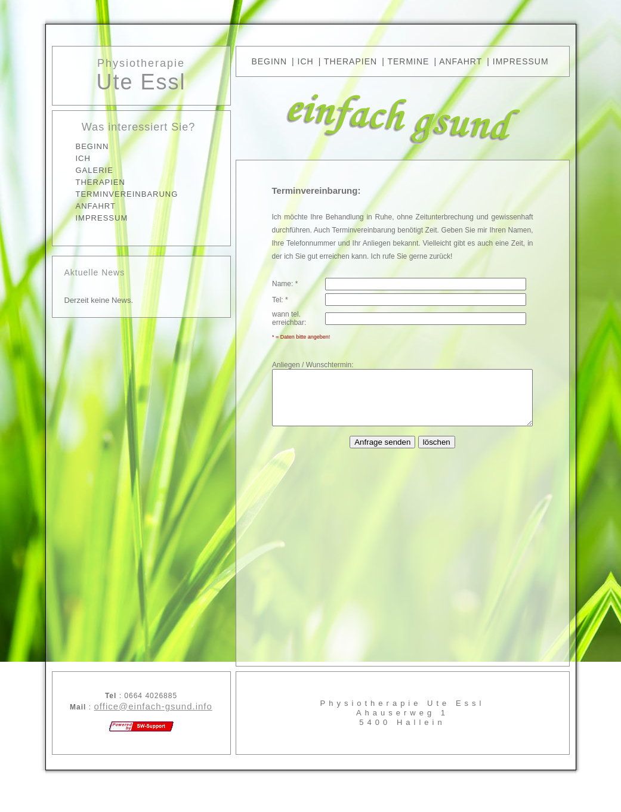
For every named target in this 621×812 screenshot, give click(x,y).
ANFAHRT (80, 206)
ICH (67, 158)
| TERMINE (405, 61)
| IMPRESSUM (517, 61)
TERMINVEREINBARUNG (111, 194)
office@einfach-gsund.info (138, 706)
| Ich (303, 61)
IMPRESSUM (86, 217)
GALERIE (79, 170)
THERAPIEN (85, 182)
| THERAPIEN (348, 61)
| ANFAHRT (458, 61)
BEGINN (77, 146)
